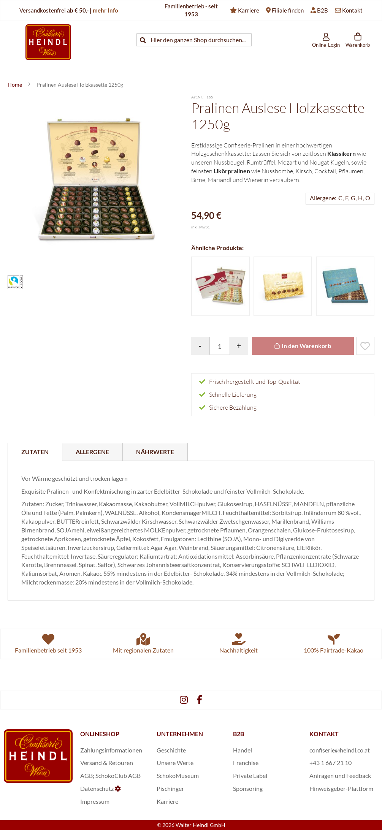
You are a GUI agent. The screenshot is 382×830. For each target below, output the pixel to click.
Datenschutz (97, 788)
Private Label (250, 775)
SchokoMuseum (178, 775)
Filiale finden (288, 10)
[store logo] (48, 42)
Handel (242, 750)
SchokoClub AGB (118, 775)
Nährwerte (155, 451)
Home (15, 84)
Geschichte (171, 750)
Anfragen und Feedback (340, 775)
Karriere (248, 10)
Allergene (92, 451)
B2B (322, 10)
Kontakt (352, 10)
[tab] (35, 452)
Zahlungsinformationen (111, 750)
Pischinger (170, 788)
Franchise (245, 762)
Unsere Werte (175, 762)
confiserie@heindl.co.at (339, 750)
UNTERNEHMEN (180, 733)
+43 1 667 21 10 (330, 762)
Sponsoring (248, 788)
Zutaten (35, 451)
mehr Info (105, 10)
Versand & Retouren (106, 762)
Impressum (94, 801)
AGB (86, 775)
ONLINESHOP (99, 733)
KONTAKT (324, 733)
